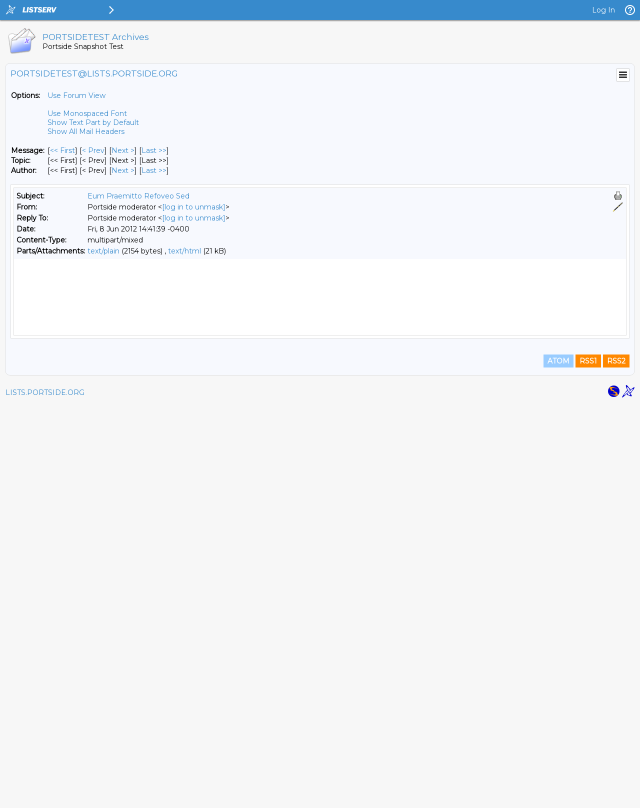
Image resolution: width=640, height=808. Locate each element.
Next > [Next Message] (123, 150)
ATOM (559, 764)
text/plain (104, 251)
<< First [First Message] (62, 150)
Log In (603, 10)
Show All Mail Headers (86, 131)
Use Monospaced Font (87, 113)
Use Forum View (77, 95)
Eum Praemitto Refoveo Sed (139, 196)
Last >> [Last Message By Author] (154, 170)
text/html (184, 251)
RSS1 (588, 764)
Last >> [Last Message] (154, 150)
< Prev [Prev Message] (93, 150)
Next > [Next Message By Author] (123, 170)
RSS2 (616, 764)
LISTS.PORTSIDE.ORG (45, 795)
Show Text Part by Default (93, 122)
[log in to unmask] (194, 207)
